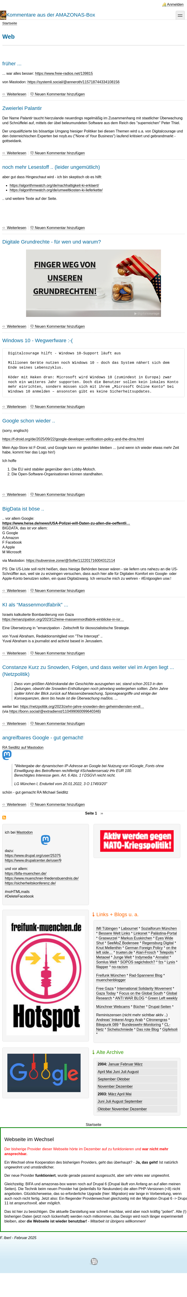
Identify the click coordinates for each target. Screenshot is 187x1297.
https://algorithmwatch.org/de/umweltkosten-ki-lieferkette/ (56, 190)
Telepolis (166, 952)
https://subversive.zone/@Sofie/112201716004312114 (70, 560)
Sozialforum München (159, 928)
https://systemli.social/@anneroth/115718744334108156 (73, 82)
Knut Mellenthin (108, 948)
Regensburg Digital (158, 943)
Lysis (171, 962)
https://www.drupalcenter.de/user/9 (33, 860)
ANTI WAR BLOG (129, 998)
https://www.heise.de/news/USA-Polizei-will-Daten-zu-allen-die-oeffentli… (66, 523)
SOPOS (126, 962)
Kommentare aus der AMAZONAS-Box (50, 15)
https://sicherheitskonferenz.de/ (30, 883)
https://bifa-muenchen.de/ (26, 873)
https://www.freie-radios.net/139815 (64, 73)
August (133, 1072)
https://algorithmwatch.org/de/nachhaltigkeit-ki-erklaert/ (54, 185)
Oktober (123, 1079)
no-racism (120, 967)
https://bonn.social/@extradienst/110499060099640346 (54, 711)
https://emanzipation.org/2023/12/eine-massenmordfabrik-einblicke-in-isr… (63, 619)
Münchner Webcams (113, 1007)
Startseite (9, 23)
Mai (109, 1072)
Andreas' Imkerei (110, 1020)
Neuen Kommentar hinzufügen (60, 94)
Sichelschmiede (120, 1029)
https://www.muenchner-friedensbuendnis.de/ (42, 878)
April (102, 1072)
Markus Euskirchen (136, 938)
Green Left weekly (163, 998)
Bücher (139, 1007)
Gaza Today (106, 993)
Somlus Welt (106, 962)
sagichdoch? (144, 962)
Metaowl (103, 957)
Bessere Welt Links (114, 933)
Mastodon (33, 837)
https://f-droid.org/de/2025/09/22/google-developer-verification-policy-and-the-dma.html (73, 439)
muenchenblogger (111, 980)
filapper (102, 967)
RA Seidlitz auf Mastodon (23, 753)
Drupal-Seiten (160, 1007)
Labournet (129, 928)
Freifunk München (111, 975)
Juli (124, 1072)
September (107, 1079)
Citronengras (156, 1020)
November (107, 1086)
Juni (117, 1072)
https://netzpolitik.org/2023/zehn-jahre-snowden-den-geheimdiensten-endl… (82, 707)
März (138, 1064)
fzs (160, 962)
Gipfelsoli (170, 1029)
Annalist (162, 957)
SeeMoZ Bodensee (123, 943)
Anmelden (175, 4)
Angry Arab (134, 1020)
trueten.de (124, 952)
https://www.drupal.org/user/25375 (33, 856)
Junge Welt (122, 957)
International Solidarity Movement (144, 988)
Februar (127, 1064)
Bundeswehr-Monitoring (141, 1025)
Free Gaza (105, 988)
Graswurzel (108, 938)
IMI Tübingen (106, 928)
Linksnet (140, 933)
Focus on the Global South (141, 993)
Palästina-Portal (164, 933)
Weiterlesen (16, 94)
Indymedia (143, 957)
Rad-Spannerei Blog (145, 975)
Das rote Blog (148, 1029)
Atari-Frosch (146, 952)
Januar (114, 1064)
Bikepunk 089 (107, 1025)
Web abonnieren (4, 817)
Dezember (124, 1086)
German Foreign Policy (144, 948)
